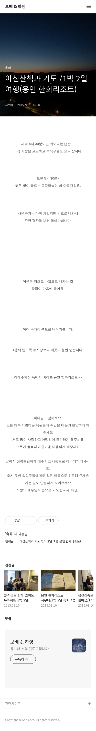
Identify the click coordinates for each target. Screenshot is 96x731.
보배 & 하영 (15, 6)
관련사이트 (12, 703)
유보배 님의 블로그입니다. (30, 648)
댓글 (8, 618)
